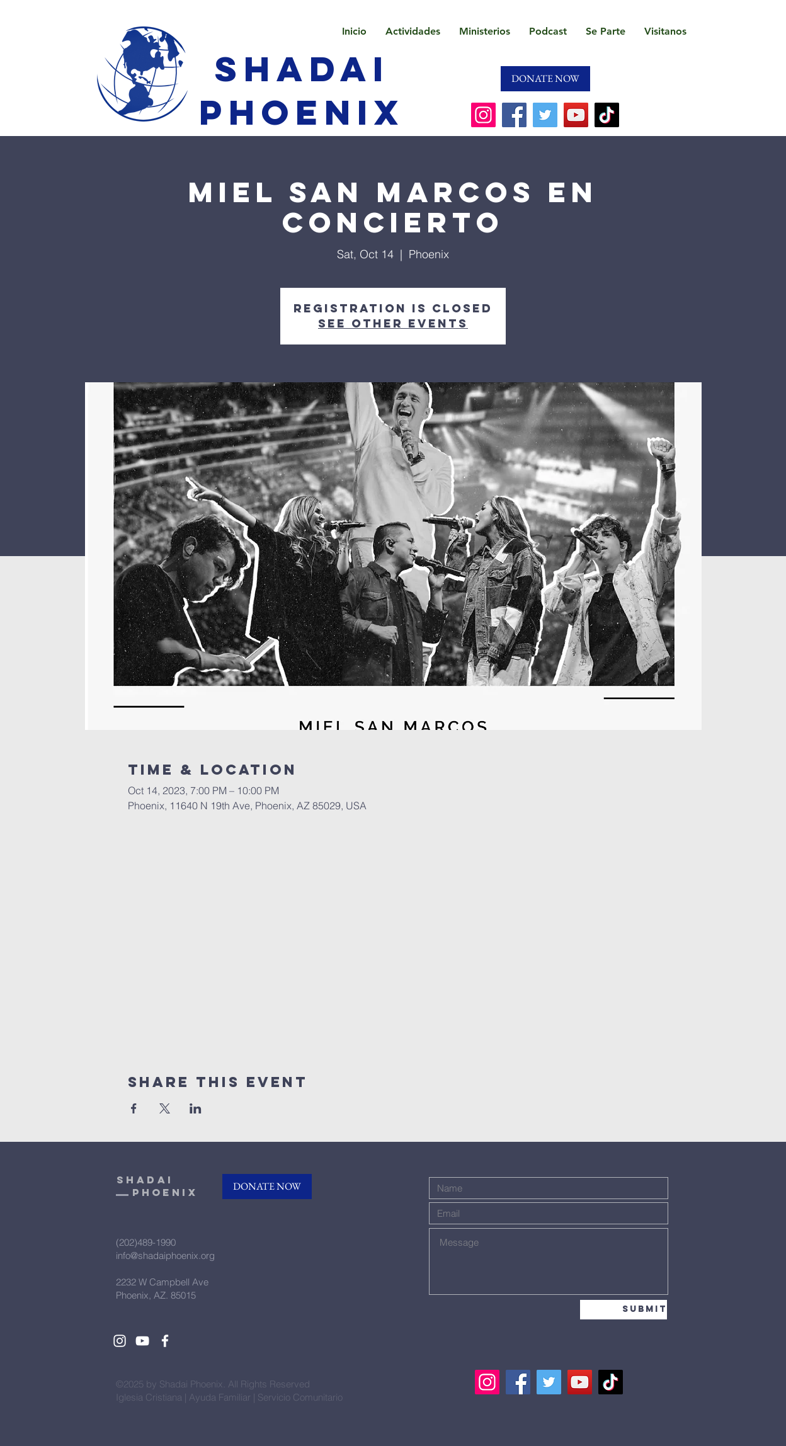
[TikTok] (607, 115)
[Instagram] (483, 115)
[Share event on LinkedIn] (196, 1108)
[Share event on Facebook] (134, 1108)
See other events (393, 323)
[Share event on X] (165, 1108)
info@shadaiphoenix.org (165, 1255)
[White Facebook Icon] (165, 1341)
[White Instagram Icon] (119, 1341)
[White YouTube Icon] (142, 1341)
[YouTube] (576, 115)
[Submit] (623, 1310)
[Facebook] (514, 115)
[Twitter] (545, 115)
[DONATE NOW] (545, 78)
